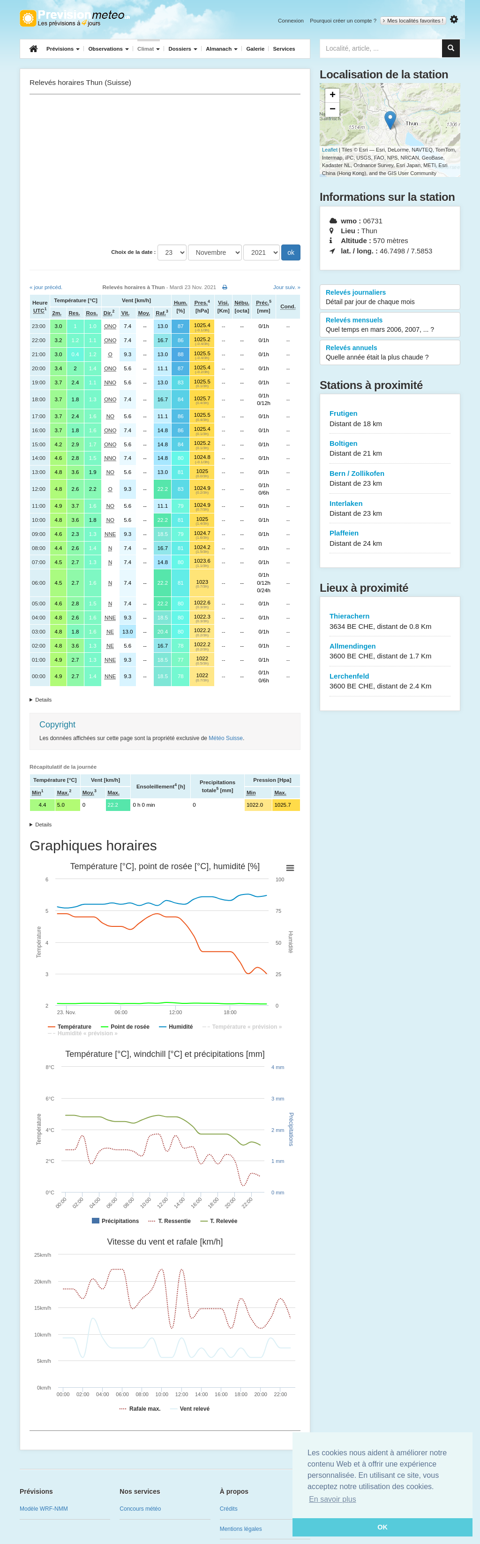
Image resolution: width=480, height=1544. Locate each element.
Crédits (229, 1509)
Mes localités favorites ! (413, 20)
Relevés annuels (390, 353)
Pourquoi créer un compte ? (343, 20)
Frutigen (390, 418)
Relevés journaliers (390, 297)
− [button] (333, 110)
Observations (108, 49)
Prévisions (63, 49)
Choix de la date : (133, 252)
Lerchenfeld (390, 681)
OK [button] (382, 1527)
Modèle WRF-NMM (44, 1509)
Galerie (255, 49)
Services (284, 49)
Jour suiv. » (286, 287)
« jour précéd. (46, 287)
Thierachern (390, 621)
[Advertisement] (165, 169)
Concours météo (140, 1509)
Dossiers (182, 49)
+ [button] (333, 96)
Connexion (291, 20)
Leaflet (330, 150)
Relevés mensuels (390, 325)
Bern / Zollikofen (390, 479)
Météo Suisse (226, 738)
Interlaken (390, 509)
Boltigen (390, 449)
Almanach (222, 49)
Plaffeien (390, 538)
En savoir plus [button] (332, 1499)
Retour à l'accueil (75, 18)
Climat (148, 49)
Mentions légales (241, 1529)
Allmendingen (390, 651)
